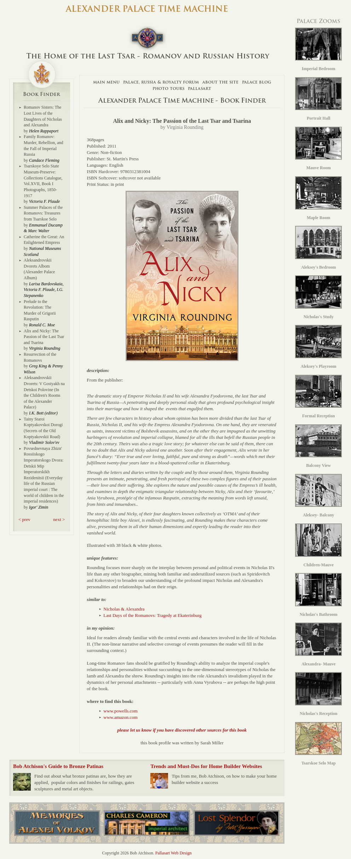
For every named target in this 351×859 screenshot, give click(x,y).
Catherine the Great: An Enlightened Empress (44, 239)
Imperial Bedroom (318, 49)
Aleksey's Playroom (318, 347)
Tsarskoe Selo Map (318, 744)
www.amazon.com (120, 717)
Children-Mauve (318, 545)
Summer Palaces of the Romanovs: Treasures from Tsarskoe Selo (43, 213)
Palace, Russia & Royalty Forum (161, 82)
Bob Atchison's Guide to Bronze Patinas (58, 766)
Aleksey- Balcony (318, 496)
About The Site (220, 82)
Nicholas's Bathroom (318, 595)
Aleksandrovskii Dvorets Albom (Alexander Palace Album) (39, 269)
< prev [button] (24, 519)
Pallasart (199, 88)
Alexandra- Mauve (318, 644)
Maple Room (318, 198)
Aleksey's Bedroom (318, 248)
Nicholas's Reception (318, 694)
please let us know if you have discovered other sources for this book (182, 730)
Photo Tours (168, 88)
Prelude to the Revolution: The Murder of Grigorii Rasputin (40, 310)
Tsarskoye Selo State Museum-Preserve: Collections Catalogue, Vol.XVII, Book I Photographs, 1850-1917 (43, 181)
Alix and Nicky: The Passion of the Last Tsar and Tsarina (44, 336)
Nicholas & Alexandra (123, 609)
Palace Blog (256, 82)
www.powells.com (120, 711)
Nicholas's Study (318, 297)
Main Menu (106, 82)
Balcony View (318, 446)
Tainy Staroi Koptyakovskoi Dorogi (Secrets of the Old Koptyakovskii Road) (43, 428)
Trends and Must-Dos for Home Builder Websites (206, 766)
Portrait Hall (318, 99)
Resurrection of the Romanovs (40, 357)
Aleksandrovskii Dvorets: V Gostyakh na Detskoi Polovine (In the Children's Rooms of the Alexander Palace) (44, 392)
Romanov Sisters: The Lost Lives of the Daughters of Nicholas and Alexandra (43, 116)
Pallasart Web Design (173, 853)
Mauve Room (318, 149)
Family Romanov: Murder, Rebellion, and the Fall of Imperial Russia (43, 145)
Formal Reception (318, 397)
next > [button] (59, 519)
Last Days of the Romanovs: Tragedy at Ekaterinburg (152, 615)
